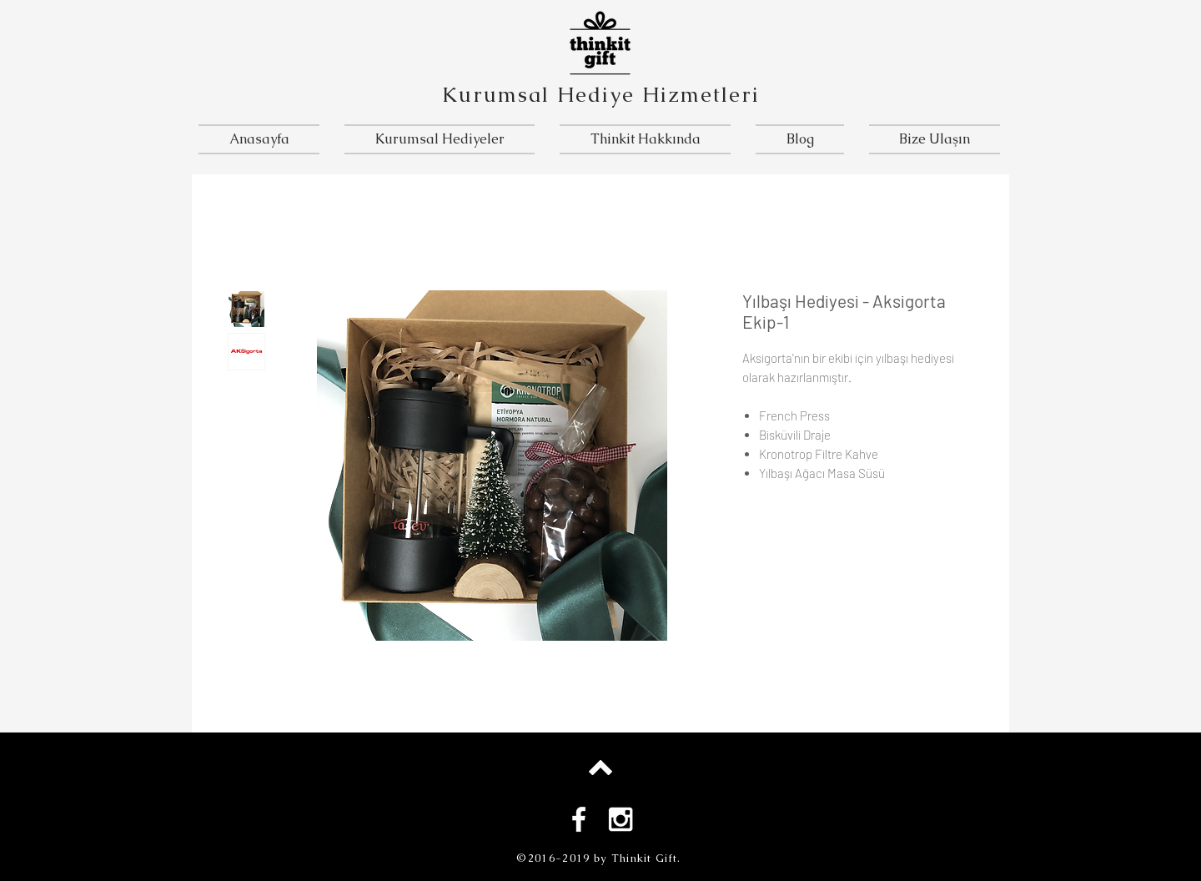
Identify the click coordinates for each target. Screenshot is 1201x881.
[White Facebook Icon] (578, 819)
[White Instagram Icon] (620, 819)
